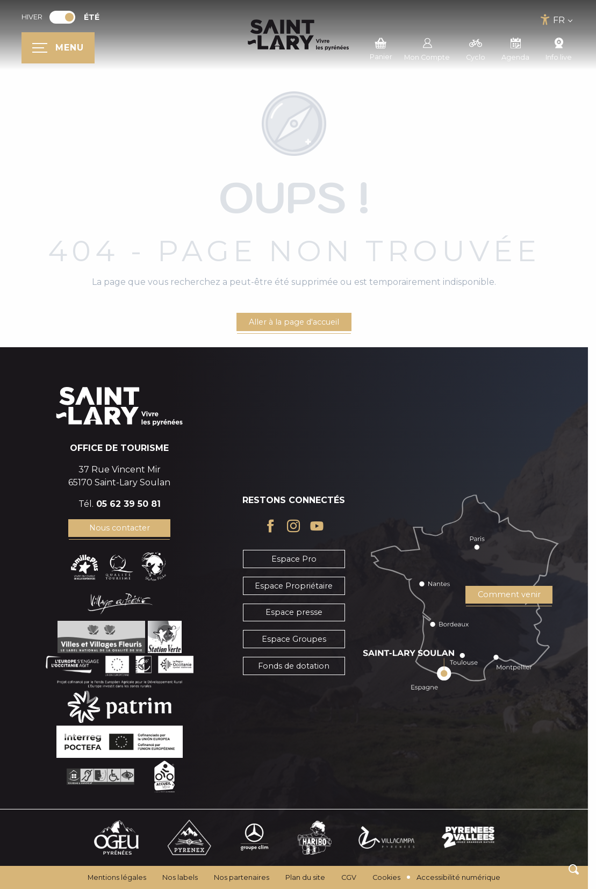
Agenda (515, 47)
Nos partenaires (241, 877)
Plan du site (305, 877)
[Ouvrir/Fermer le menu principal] (58, 47)
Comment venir (509, 594)
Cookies (386, 877)
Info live (558, 47)
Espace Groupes (294, 639)
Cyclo (475, 47)
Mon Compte (427, 47)
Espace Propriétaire (294, 586)
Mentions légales (117, 877)
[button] (574, 869)
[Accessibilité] (545, 19)
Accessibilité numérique (458, 877)
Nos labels (180, 877)
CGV (348, 877)
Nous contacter (119, 528)
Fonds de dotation (293, 666)
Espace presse (293, 612)
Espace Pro (294, 559)
